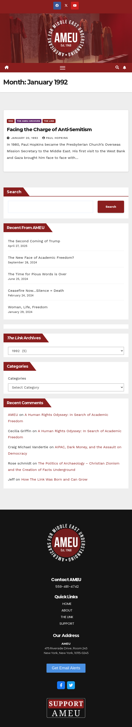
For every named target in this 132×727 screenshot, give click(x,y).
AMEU (13, 415)
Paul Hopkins (55, 138)
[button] (117, 67)
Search (14, 191)
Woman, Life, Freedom (28, 307)
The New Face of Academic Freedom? (41, 257)
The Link (49, 121)
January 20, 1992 (25, 138)
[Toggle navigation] (63, 67)
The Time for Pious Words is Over (37, 274)
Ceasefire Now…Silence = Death (36, 290)
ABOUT (67, 610)
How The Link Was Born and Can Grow (54, 479)
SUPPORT (66, 623)
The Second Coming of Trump (34, 241)
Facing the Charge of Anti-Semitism (49, 129)
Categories (17, 378)
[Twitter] (71, 685)
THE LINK (67, 617)
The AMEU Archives (28, 121)
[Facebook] (61, 685)
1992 (10, 121)
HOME (66, 603)
